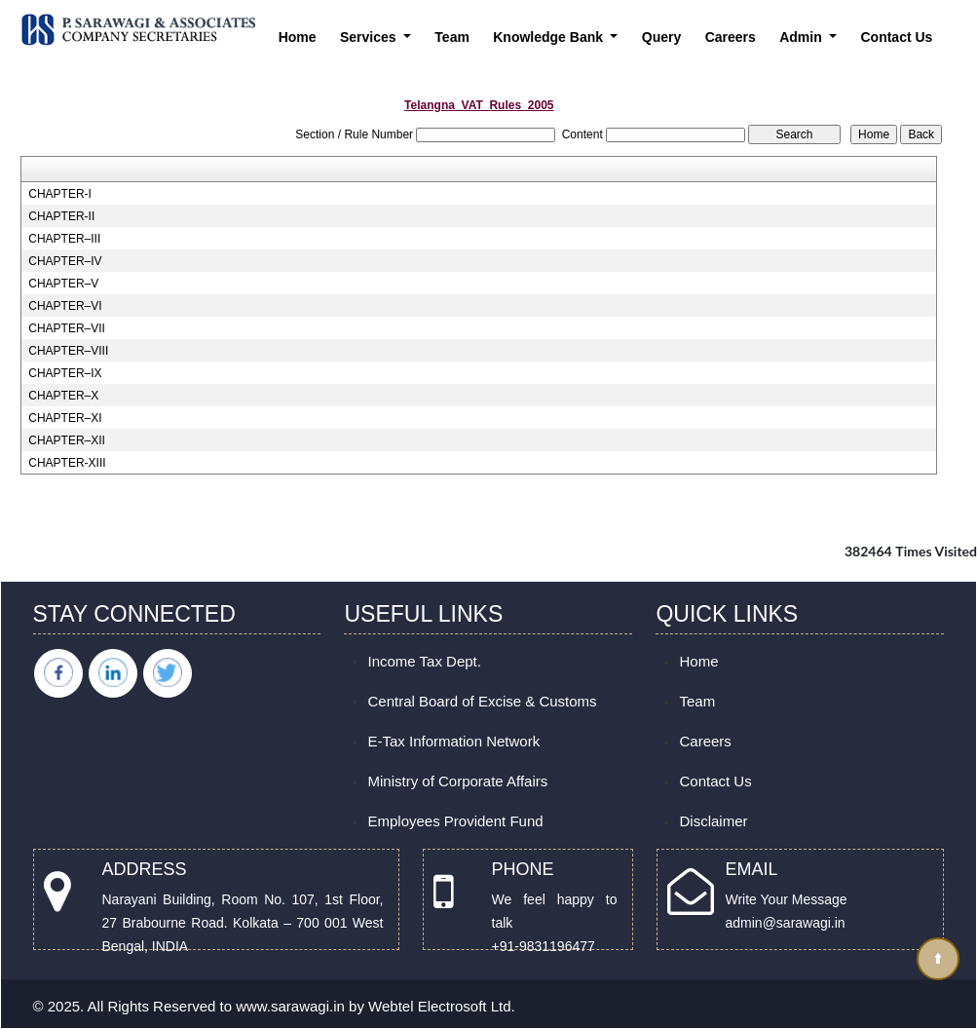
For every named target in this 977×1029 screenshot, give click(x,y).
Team (452, 37)
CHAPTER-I (60, 194)
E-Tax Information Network (453, 741)
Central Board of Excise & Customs (481, 701)
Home (298, 37)
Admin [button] (802, 37)
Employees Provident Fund (455, 821)
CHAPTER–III (64, 239)
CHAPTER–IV (64, 261)
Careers (730, 37)
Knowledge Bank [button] (550, 37)
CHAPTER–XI (64, 418)
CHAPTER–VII (66, 328)
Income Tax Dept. (423, 661)
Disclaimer (713, 821)
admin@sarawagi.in (785, 923)
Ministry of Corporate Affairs (457, 781)
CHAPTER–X (63, 395)
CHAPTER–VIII (68, 351)
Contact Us (896, 37)
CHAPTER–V (63, 283)
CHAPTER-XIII (66, 463)
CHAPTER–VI (64, 306)
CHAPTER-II (61, 216)
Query (661, 37)
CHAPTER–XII (66, 440)
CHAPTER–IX (64, 373)
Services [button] (370, 37)
